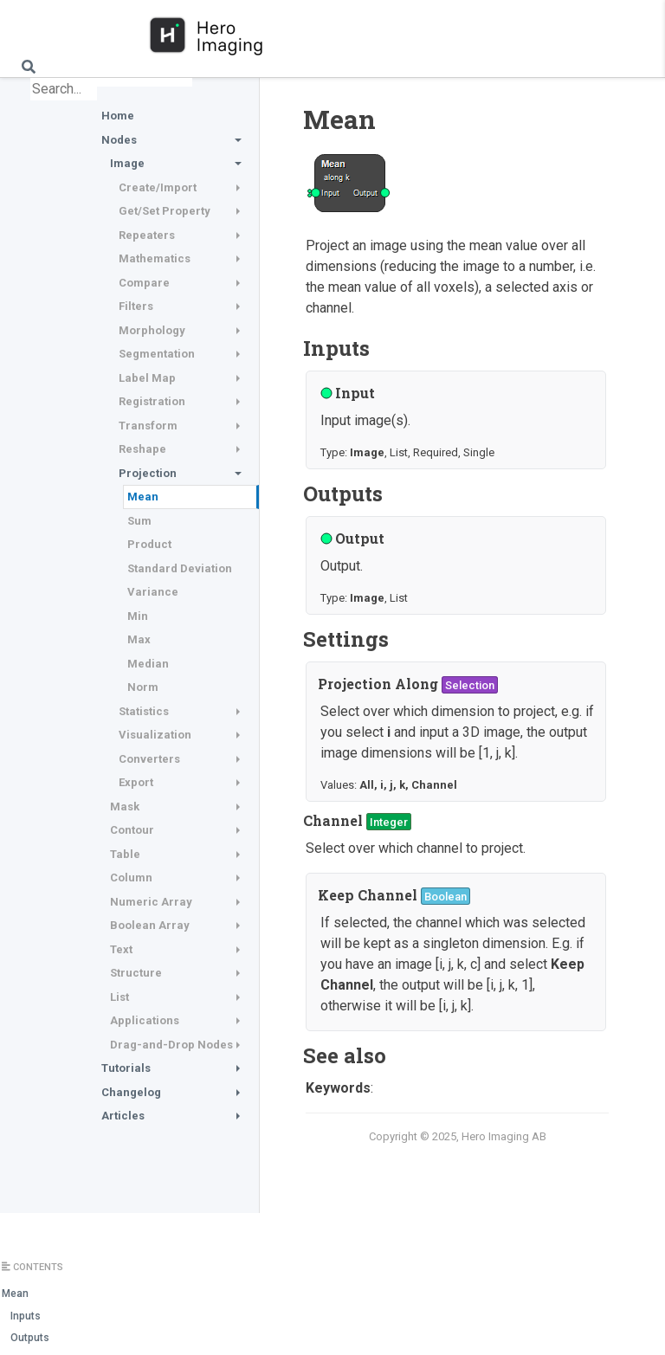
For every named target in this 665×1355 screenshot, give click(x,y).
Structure (136, 972)
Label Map (147, 377)
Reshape (142, 448)
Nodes (119, 139)
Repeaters (147, 235)
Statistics (144, 711)
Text (121, 949)
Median (148, 663)
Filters (136, 306)
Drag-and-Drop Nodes (171, 1044)
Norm (142, 687)
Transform (148, 425)
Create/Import (158, 187)
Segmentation (157, 353)
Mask (124, 806)
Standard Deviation (179, 568)
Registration (152, 401)
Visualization (155, 734)
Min (137, 616)
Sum (139, 520)
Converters (149, 758)
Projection (148, 473)
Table (125, 854)
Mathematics (154, 258)
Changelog (131, 1092)
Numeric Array (151, 901)
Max (139, 639)
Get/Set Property (164, 210)
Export (136, 782)
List (119, 996)
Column (131, 877)
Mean (142, 496)
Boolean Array (150, 925)
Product (149, 544)
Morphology (152, 330)
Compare (144, 282)
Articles (123, 1115)
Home (117, 115)
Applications (144, 1020)
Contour (132, 829)
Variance (152, 591)
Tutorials (126, 1067)
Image (127, 163)
